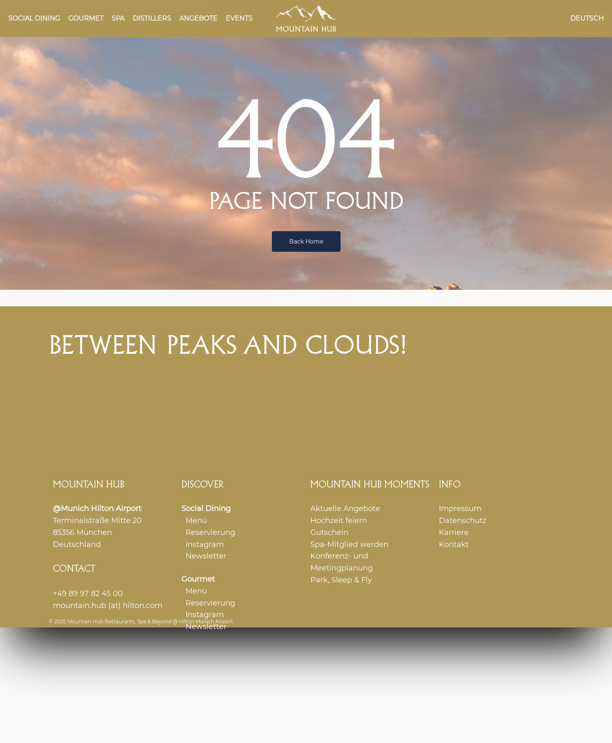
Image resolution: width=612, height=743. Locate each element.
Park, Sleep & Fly (341, 579)
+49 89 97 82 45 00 (88, 593)
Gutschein (329, 532)
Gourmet (198, 579)
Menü (196, 520)
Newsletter (206, 556)
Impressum (460, 508)
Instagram (205, 544)
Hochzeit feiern (338, 520)
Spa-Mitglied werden (349, 544)
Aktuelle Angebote (345, 508)
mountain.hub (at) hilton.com (107, 605)
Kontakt (454, 544)
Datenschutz (462, 520)
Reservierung (210, 532)
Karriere (454, 532)
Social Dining (206, 508)
